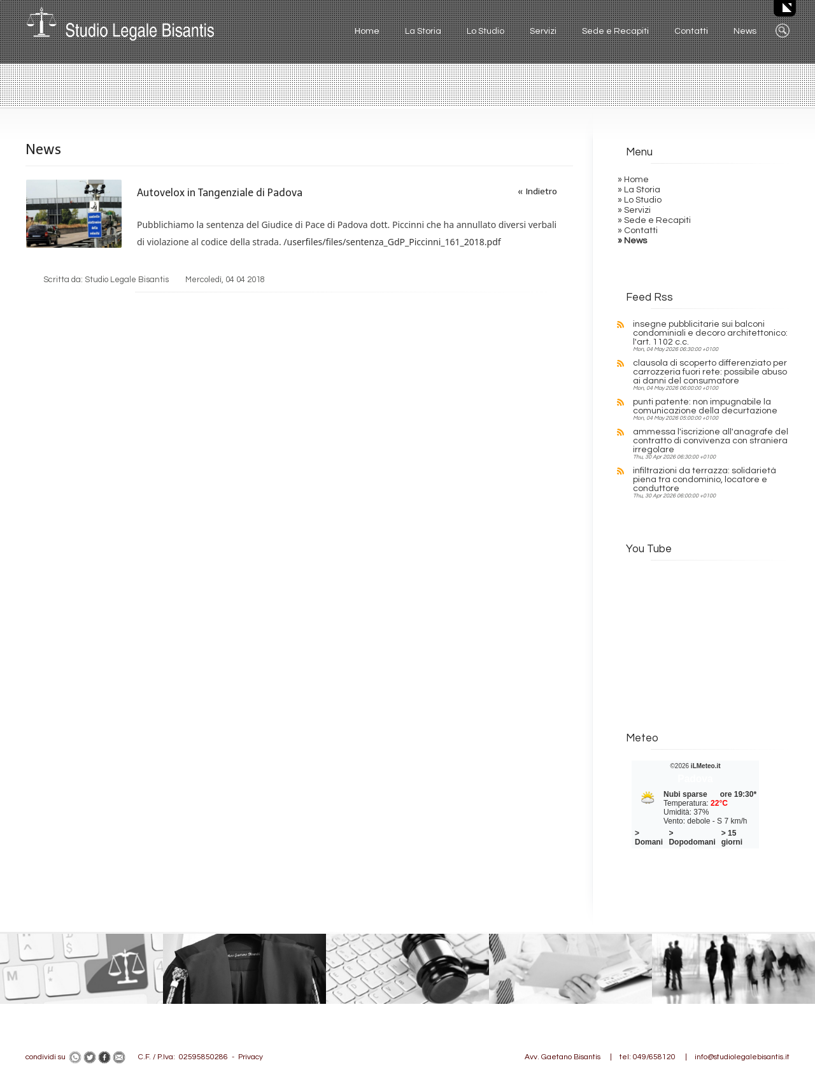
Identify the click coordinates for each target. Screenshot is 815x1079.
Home (367, 31)
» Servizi (634, 210)
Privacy (250, 1057)
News (745, 31)
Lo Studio (485, 31)
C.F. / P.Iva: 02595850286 (183, 1057)
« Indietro (537, 191)
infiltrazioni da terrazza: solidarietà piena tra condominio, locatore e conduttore (704, 479)
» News (632, 240)
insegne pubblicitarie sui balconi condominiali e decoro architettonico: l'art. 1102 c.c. (710, 333)
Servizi (543, 31)
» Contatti (638, 230)
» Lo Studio (640, 200)
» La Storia (639, 189)
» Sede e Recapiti (654, 220)
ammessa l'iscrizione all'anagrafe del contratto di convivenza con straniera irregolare (710, 440)
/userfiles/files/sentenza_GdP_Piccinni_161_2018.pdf (391, 242)
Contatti (691, 31)
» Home (633, 179)
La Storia (423, 31)
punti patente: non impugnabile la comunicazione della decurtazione (705, 406)
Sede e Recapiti (615, 31)
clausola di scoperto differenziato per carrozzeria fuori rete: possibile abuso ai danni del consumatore (710, 372)
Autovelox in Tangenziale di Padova (219, 193)
